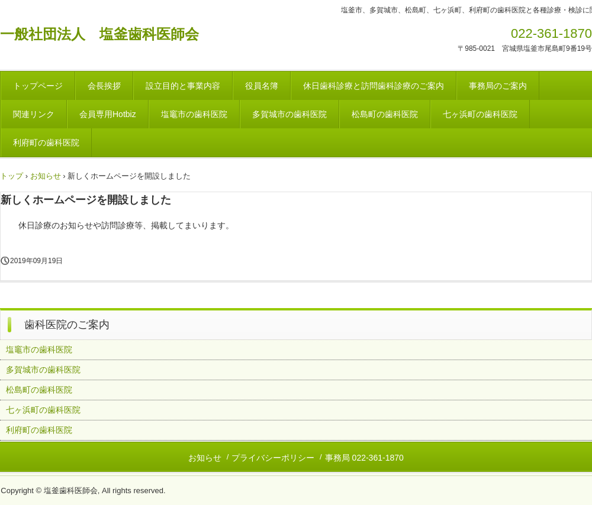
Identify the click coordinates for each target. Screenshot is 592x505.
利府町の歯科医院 (46, 142)
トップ (11, 175)
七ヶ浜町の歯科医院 (480, 114)
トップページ (38, 85)
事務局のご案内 (498, 85)
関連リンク (33, 114)
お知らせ (45, 175)
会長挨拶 (104, 85)
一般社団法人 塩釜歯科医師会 (99, 34)
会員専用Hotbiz (107, 114)
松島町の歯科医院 (385, 114)
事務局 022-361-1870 (364, 458)
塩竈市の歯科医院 (194, 114)
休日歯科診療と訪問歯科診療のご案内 (373, 85)
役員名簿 (261, 85)
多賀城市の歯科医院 (289, 114)
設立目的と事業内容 (183, 85)
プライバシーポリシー (272, 458)
